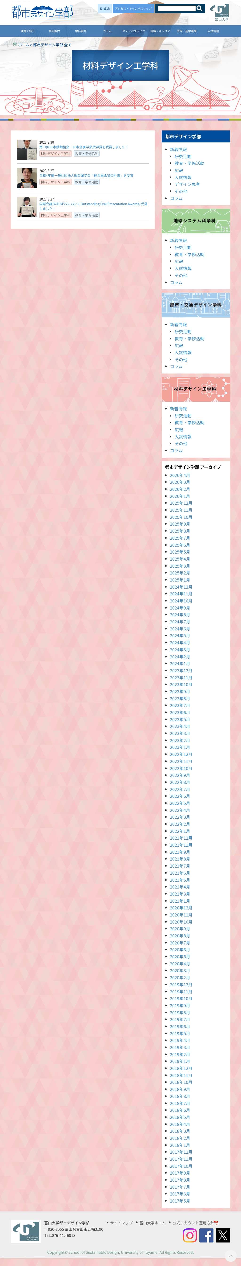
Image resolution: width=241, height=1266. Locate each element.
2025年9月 (180, 524)
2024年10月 (181, 601)
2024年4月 (180, 642)
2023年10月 (181, 684)
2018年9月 (180, 1089)
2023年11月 (181, 677)
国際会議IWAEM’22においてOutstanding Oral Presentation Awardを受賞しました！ (93, 206)
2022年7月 (180, 789)
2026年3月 (180, 482)
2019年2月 (180, 1054)
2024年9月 (180, 608)
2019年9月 (180, 1005)
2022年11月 (181, 761)
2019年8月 (180, 1012)
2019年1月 (180, 1061)
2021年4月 (180, 887)
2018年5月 (180, 1117)
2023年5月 (180, 719)
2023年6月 (180, 712)
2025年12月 (181, 503)
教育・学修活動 (189, 163)
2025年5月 (180, 552)
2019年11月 (181, 991)
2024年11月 (181, 593)
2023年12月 (181, 670)
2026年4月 (180, 475)
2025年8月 (180, 531)
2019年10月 (181, 998)
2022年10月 (181, 768)
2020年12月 (181, 907)
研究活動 (183, 156)
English (105, 8)
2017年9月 (180, 1173)
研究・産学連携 (187, 31)
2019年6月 (180, 1026)
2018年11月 (181, 1075)
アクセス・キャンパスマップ (133, 8)
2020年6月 (180, 949)
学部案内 (54, 31)
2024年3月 (180, 649)
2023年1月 (180, 747)
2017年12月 (181, 1152)
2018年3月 (180, 1131)
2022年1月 (180, 831)
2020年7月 (180, 943)
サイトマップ (121, 1223)
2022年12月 (181, 754)
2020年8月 (180, 935)
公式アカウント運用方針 (196, 1223)
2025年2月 (180, 573)
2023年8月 (180, 698)
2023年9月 (180, 691)
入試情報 (213, 31)
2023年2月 (180, 740)
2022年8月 (180, 782)
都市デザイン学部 (183, 136)
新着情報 (178, 149)
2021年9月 (180, 852)
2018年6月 (180, 1110)
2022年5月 (180, 803)
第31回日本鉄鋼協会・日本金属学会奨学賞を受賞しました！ (84, 147)
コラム (107, 31)
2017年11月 (181, 1159)
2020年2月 (180, 977)
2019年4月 (180, 1040)
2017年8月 (180, 1180)
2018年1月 (180, 1145)
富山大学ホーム (153, 1223)
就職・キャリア (160, 31)
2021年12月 (181, 838)
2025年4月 (180, 559)
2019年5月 (180, 1033)
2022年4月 (180, 810)
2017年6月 (180, 1194)
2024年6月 (180, 628)
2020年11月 (181, 915)
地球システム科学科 (196, 221)
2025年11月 (181, 510)
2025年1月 (180, 580)
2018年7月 (180, 1103)
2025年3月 (180, 566)
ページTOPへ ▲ (230, 1255)
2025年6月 (180, 545)
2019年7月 (180, 1019)
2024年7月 (180, 621)
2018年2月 (180, 1138)
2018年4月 (180, 1124)
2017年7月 (180, 1187)
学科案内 (80, 31)
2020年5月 (180, 956)
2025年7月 (180, 538)
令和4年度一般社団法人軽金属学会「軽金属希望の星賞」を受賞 (86, 175)
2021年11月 (181, 845)
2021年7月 (180, 866)
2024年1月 (180, 663)
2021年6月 (180, 873)
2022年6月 (180, 796)
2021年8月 (180, 859)
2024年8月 (180, 614)
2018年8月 (180, 1096)
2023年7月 (180, 705)
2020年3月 (180, 970)
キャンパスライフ (133, 31)
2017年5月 (180, 1201)
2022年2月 (180, 824)
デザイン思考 (187, 184)
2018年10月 (181, 1082)
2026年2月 (180, 489)
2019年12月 (181, 984)
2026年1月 (180, 496)
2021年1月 (180, 901)
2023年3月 (180, 733)
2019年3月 (180, 1047)
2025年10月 (181, 517)
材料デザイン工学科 (196, 389)
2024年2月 (180, 656)
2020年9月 (180, 928)
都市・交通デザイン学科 (196, 305)
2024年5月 (180, 635)
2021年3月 (180, 894)
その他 (181, 191)
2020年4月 (180, 963)
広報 (179, 170)
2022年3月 (180, 817)
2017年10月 (181, 1166)
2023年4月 (180, 726)
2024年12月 (181, 587)
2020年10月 (181, 922)
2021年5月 (180, 880)
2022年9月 (180, 775)
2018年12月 (181, 1068)
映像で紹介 (28, 31)
